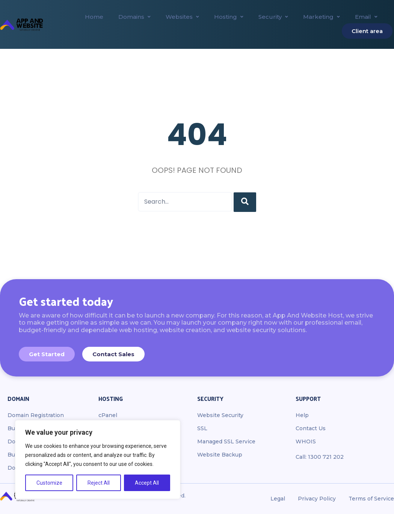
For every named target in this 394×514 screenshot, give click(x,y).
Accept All (147, 483)
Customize (49, 483)
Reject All (99, 483)
